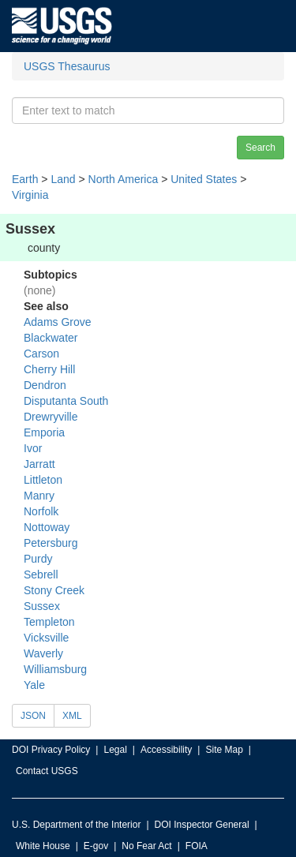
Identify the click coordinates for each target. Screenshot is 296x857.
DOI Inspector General (202, 824)
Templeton (49, 622)
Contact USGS (47, 771)
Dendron (45, 385)
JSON (33, 715)
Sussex (42, 606)
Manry (39, 495)
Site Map (223, 749)
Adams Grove (58, 322)
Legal (114, 749)
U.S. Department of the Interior (76, 824)
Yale (34, 685)
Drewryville (50, 416)
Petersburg (50, 543)
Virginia (30, 195)
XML (72, 715)
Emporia (44, 432)
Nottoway (46, 527)
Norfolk (41, 511)
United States (203, 179)
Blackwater (50, 337)
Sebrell (41, 574)
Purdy (38, 558)
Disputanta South (66, 401)
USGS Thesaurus (67, 66)
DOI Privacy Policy (51, 749)
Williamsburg (55, 669)
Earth (25, 179)
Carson (41, 353)
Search (260, 147)
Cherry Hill (49, 369)
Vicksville (46, 637)
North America (123, 179)
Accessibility (166, 749)
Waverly (43, 653)
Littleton (43, 479)
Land (63, 179)
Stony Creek (54, 590)
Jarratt (39, 464)
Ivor (33, 448)
